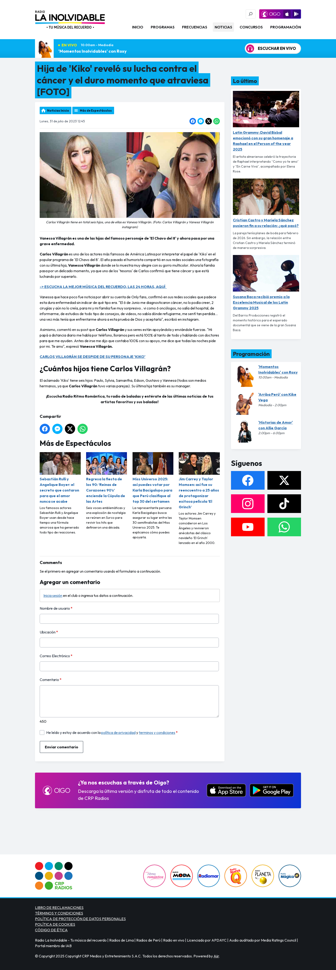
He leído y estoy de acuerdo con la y (112, 732)
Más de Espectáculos (96, 110)
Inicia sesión (52, 595)
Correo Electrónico (56, 656)
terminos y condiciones (157, 732)
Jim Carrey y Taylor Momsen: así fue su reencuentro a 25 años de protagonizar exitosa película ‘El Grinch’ (199, 480)
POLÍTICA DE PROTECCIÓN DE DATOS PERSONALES (80, 918)
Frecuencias (194, 27)
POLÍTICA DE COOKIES (55, 924)
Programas (163, 27)
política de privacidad (118, 732)
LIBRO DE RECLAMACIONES (59, 907)
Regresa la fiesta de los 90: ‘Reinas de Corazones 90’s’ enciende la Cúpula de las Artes (106, 478)
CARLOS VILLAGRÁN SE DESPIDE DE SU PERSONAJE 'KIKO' (92, 356)
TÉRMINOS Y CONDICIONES (59, 913)
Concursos (251, 27)
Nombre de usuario (56, 608)
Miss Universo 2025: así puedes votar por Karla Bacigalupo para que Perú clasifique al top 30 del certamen (153, 478)
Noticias (223, 27)
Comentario (51, 679)
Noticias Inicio (58, 110)
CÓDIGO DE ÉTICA (51, 930)
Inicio (137, 27)
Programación (285, 27)
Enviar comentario (61, 747)
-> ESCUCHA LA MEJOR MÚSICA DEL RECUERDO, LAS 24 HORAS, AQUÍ (103, 286)
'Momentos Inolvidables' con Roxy (92, 51)
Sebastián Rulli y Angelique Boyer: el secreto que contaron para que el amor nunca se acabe (60, 478)
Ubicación (49, 632)
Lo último (245, 80)
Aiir (216, 956)
